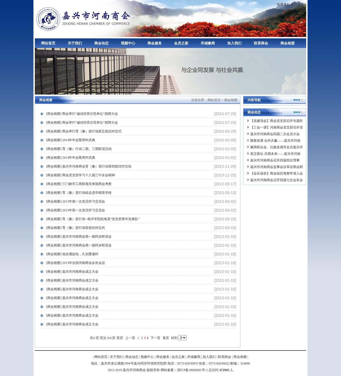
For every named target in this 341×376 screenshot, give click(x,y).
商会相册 (287, 43)
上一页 (130, 338)
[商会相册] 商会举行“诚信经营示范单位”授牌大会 (82, 114)
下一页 (155, 338)
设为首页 (297, 4)
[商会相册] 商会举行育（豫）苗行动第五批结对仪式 (83, 131)
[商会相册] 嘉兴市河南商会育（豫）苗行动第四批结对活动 (88, 166)
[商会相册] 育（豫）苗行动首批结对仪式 (75, 228)
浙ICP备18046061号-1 (192, 370)
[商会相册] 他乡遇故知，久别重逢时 (72, 254)
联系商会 (261, 43)
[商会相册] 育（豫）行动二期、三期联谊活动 (79, 149)
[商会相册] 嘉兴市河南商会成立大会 (72, 272)
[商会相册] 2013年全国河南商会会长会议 (75, 263)
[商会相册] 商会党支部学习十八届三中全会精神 (80, 175)
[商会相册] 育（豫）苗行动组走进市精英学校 (79, 193)
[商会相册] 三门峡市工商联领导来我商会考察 (79, 184)
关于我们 (75, 43)
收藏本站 (283, 4)
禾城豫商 (208, 43)
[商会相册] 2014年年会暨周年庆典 (70, 140)
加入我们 (234, 43)
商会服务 (154, 43)
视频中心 (128, 43)
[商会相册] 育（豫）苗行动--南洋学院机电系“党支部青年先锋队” (93, 219)
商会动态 (101, 43)
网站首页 (48, 43)
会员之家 (181, 43)
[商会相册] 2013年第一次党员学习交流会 (75, 201)
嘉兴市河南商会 (84, 18)
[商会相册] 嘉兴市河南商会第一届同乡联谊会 (79, 236)
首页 (119, 338)
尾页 (166, 338)
